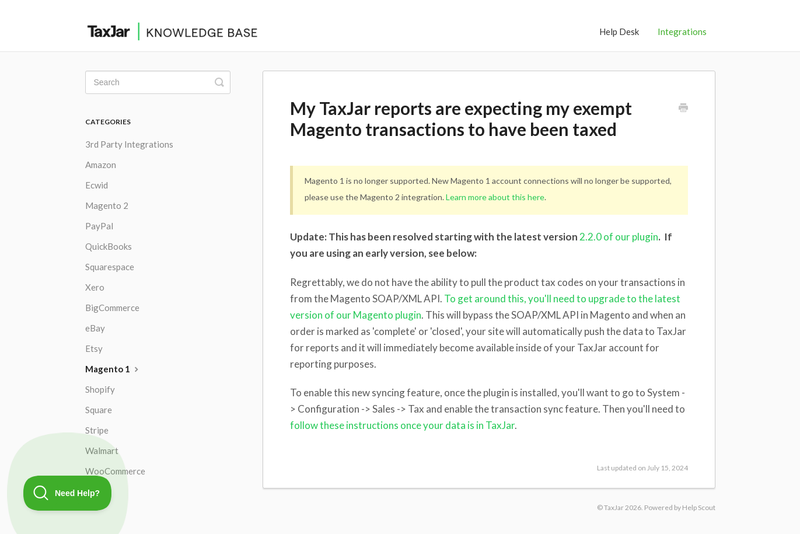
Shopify (100, 389)
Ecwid (96, 185)
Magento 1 (113, 369)
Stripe (97, 430)
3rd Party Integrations (129, 144)
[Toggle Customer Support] (67, 493)
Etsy (94, 348)
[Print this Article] (683, 108)
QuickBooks (108, 246)
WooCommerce (115, 471)
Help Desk (619, 31)
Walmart (101, 450)
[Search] (157, 82)
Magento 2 (106, 205)
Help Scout (698, 507)
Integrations (682, 31)
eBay (95, 328)
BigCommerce (112, 307)
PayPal (99, 226)
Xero (94, 287)
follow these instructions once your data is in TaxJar (402, 425)
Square (98, 409)
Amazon (100, 164)
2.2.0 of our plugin (618, 237)
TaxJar (614, 507)
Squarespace (109, 266)
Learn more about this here (495, 197)
